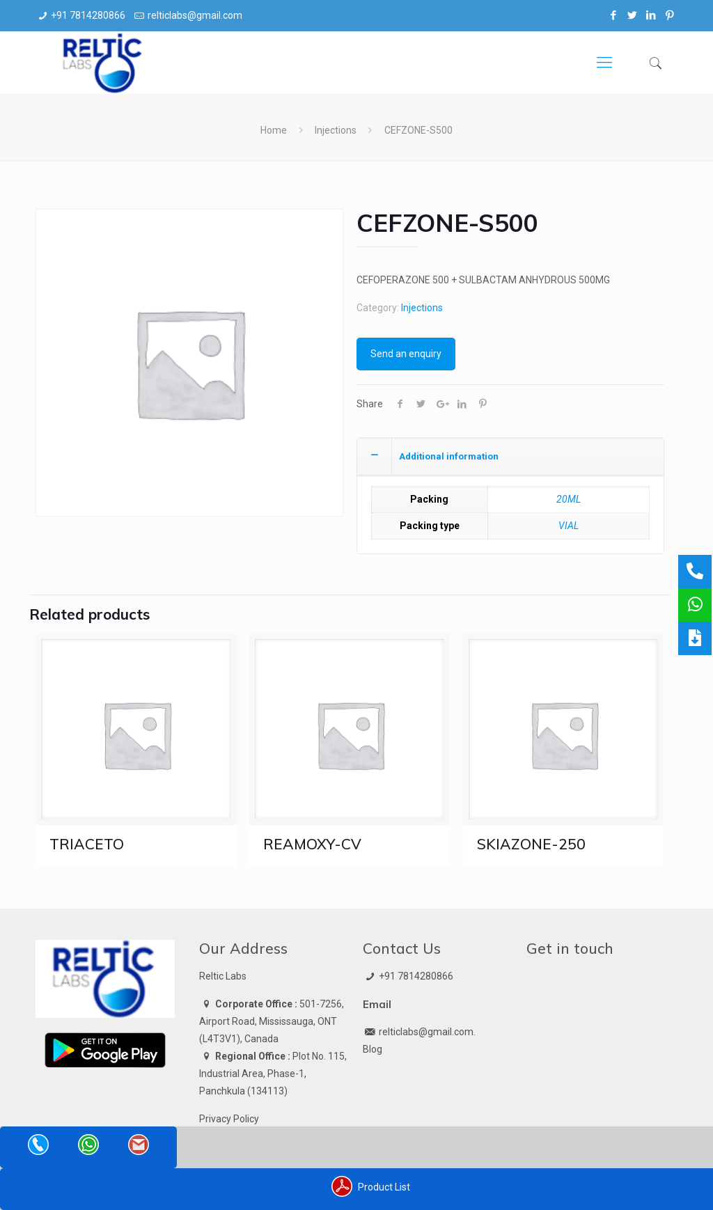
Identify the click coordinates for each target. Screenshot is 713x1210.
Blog (372, 1049)
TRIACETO (86, 844)
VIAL (568, 525)
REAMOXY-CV (312, 844)
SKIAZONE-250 (531, 844)
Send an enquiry (405, 353)
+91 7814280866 (88, 15)
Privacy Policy (229, 1118)
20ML (568, 499)
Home (273, 130)
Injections (335, 130)
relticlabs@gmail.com (195, 15)
